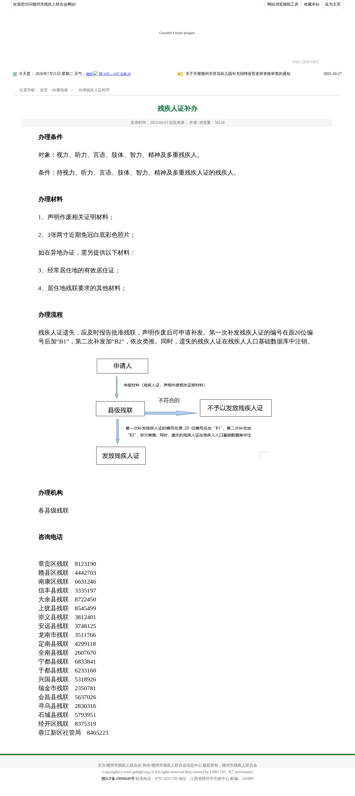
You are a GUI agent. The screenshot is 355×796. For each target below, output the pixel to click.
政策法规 (137, 62)
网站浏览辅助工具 (282, 4)
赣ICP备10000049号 (118, 779)
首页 (25, 62)
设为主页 (333, 4)
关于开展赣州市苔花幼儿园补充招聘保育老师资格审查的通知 (238, 74)
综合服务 (197, 62)
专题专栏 (227, 62)
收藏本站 (312, 4)
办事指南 (167, 62)
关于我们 (47, 62)
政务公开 (77, 62)
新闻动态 (107, 62)
